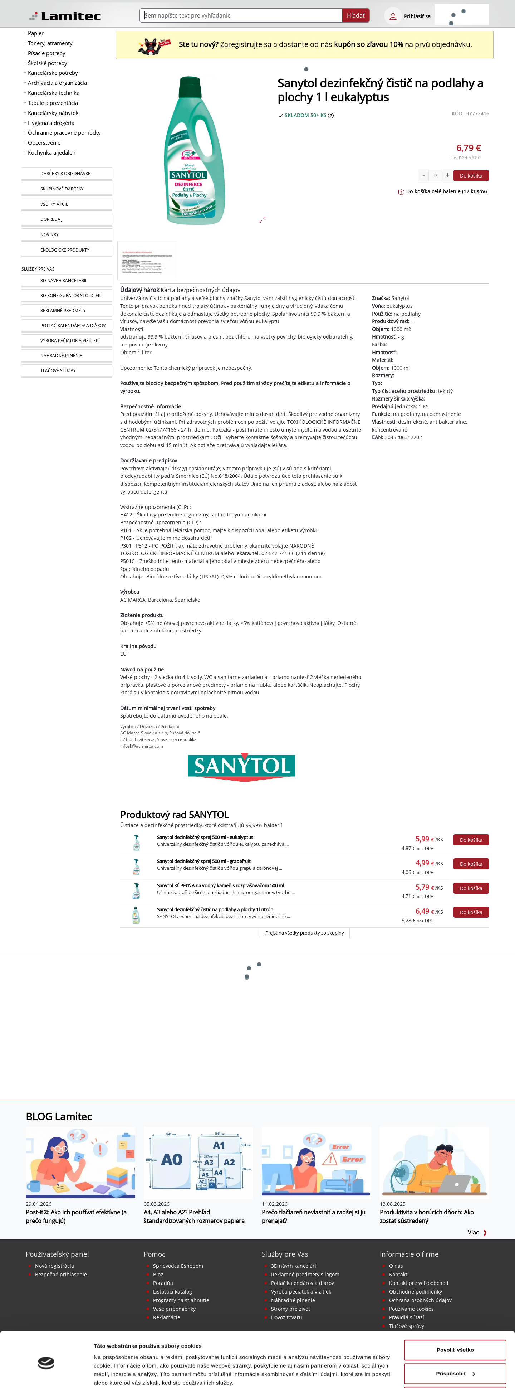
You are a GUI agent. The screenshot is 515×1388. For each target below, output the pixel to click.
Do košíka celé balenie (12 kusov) (442, 191)
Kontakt (398, 1274)
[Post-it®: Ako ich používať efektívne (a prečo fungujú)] (80, 1162)
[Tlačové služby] (66, 371)
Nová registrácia (54, 1265)
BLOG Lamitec (59, 1116)
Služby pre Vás (285, 1254)
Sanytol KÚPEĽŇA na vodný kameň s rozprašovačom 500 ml (220, 885)
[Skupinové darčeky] (66, 189)
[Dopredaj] (66, 219)
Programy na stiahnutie (181, 1300)
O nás (396, 1265)
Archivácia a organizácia (57, 82)
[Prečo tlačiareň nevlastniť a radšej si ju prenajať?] (316, 1162)
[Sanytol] (241, 771)
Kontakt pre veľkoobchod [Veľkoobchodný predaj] (418, 1283)
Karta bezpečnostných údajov (200, 290)
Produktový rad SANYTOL (174, 815)
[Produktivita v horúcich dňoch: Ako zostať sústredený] (434, 1162)
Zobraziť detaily (114, 1374)
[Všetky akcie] (66, 204)
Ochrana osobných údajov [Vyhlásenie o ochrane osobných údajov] (420, 1300)
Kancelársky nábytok (53, 112)
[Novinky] (66, 235)
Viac (477, 1232)
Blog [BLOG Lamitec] (158, 1274)
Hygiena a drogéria (51, 122)
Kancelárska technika (53, 92)
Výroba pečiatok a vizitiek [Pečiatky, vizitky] (301, 1291)
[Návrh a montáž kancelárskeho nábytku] (66, 281)
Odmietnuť (455, 1368)
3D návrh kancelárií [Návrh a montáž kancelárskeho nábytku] (294, 1265)
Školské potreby (47, 63)
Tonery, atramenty (50, 43)
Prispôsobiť (455, 1344)
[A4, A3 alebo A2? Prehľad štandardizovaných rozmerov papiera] (198, 1162)
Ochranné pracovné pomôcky (64, 132)
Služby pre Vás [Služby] (38, 269)
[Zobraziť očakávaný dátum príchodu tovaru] (331, 115)
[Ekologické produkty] (66, 250)
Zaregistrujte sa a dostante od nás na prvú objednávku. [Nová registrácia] (304, 44)
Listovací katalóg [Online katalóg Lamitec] (172, 1291)
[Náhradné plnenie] (66, 356)
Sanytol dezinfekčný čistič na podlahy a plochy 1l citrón (215, 909)
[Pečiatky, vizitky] (66, 341)
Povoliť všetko (455, 1321)
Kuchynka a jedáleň (51, 152)
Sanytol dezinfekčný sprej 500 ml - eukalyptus (205, 837)
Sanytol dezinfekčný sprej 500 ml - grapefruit (204, 861)
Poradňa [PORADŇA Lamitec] (163, 1283)
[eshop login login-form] (393, 16)
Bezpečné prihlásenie (61, 1274)
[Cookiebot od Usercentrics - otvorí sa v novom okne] (46, 1374)
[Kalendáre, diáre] (66, 326)
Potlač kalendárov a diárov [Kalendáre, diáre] (302, 1283)
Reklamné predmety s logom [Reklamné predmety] (305, 1274)
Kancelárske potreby (53, 72)
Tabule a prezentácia (53, 102)
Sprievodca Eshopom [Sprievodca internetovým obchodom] (178, 1265)
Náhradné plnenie (293, 1300)
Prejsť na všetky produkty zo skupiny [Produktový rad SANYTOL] (304, 933)
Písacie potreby (46, 53)
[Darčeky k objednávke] (66, 174)
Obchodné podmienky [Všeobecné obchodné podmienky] (415, 1291)
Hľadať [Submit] (356, 15)
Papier (36, 33)
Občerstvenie (44, 142)
